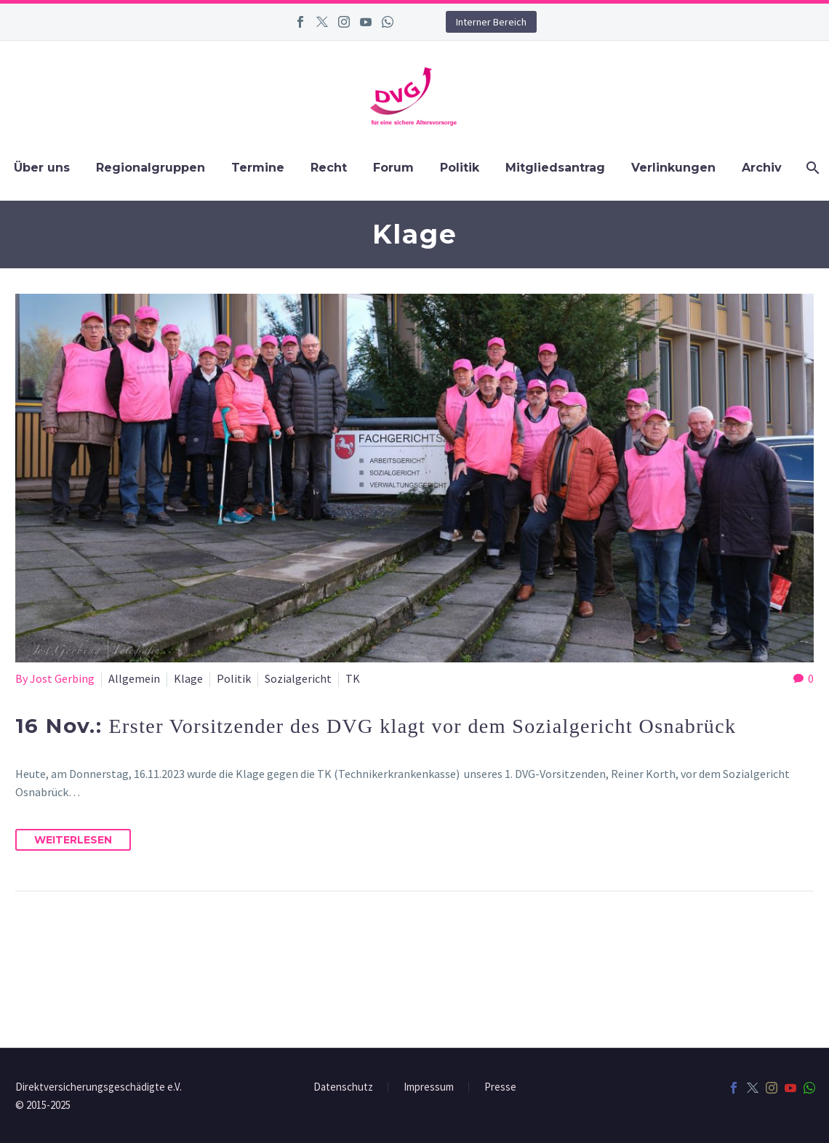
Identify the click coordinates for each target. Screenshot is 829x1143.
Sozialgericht (298, 678)
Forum (393, 168)
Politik (459, 168)
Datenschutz (343, 1087)
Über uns (42, 168)
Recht (329, 168)
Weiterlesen (73, 839)
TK (352, 678)
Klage (188, 678)
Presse (500, 1087)
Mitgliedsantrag (555, 168)
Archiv (762, 168)
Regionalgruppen (150, 168)
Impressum (429, 1087)
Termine (257, 168)
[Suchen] (811, 168)
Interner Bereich (491, 21)
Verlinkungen (673, 168)
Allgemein (134, 678)
